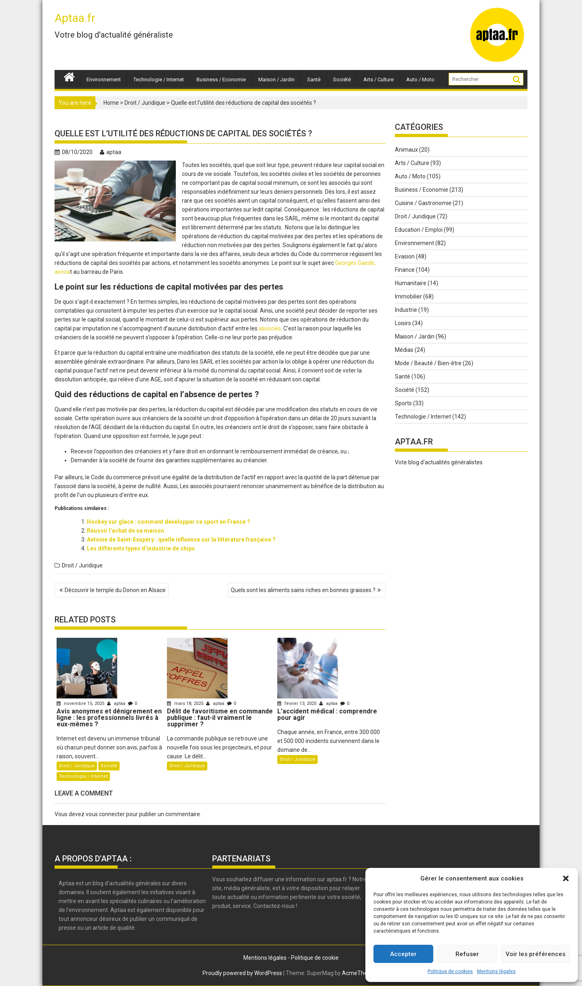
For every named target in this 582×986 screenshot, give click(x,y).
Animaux (406, 149)
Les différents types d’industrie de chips (141, 548)
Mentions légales (496, 971)
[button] (566, 878)
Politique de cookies (450, 971)
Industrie (406, 310)
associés (270, 328)
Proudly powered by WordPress (242, 973)
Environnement (103, 79)
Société (342, 79)
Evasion (405, 256)
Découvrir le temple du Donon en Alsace (115, 590)
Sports (403, 403)
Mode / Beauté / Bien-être (428, 363)
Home (111, 102)
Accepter (403, 954)
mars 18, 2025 (186, 703)
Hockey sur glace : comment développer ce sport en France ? (168, 521)
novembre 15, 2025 (81, 703)
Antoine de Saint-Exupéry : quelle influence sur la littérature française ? (181, 539)
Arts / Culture (378, 79)
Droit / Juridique (144, 102)
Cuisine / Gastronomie (423, 203)
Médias (404, 350)
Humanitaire (410, 283)
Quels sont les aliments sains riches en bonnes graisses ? (303, 590)
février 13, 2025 (297, 703)
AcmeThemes (360, 973)
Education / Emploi (419, 229)
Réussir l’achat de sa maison (125, 530)
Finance (405, 270)
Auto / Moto (420, 79)
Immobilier (408, 296)
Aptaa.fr (75, 18)
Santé (314, 79)
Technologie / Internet (158, 79)
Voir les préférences (535, 954)
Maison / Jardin (276, 79)
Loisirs (403, 323)
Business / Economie (221, 79)
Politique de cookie (315, 957)
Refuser (467, 954)
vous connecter (105, 814)
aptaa (110, 152)
